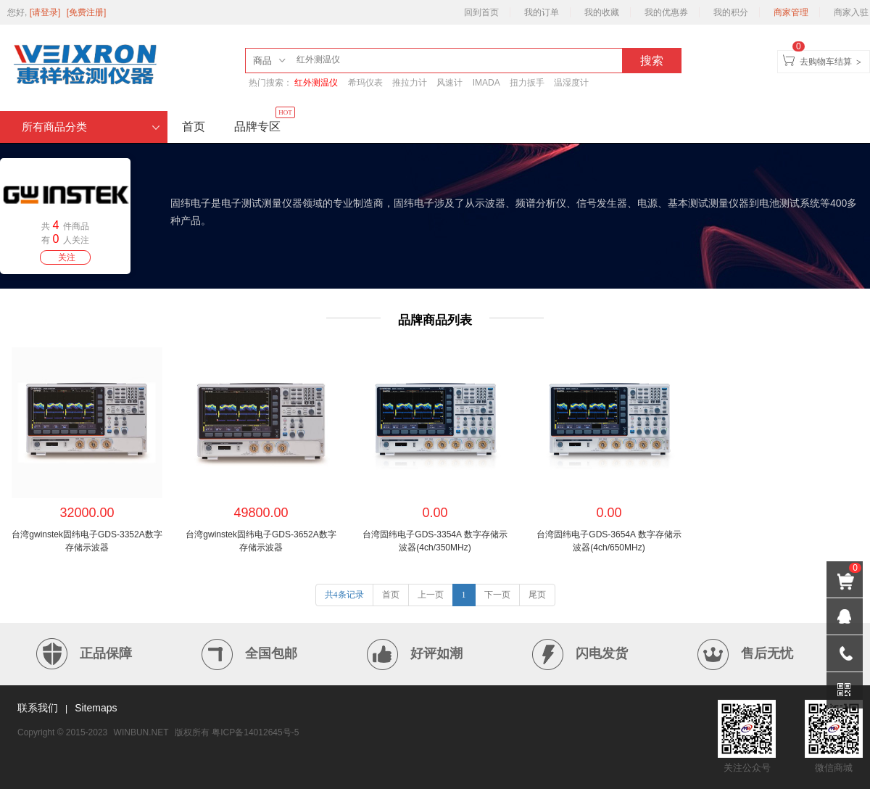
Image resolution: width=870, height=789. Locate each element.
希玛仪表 (365, 83)
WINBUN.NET (141, 732)
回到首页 (481, 12)
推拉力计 (409, 83)
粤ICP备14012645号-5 (255, 732)
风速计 (449, 83)
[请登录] (46, 12)
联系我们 (37, 708)
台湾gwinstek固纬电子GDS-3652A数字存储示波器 (261, 541)
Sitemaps (96, 708)
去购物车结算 (826, 62)
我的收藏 (601, 12)
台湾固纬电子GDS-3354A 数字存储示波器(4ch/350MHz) (434, 541)
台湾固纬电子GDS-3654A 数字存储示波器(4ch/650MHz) (608, 541)
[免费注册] (87, 12)
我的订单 (541, 12)
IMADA (486, 83)
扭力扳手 (527, 83)
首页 (193, 126)
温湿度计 (571, 83)
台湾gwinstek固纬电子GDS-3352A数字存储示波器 (87, 541)
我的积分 (730, 12)
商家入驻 (851, 12)
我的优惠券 (666, 12)
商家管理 (791, 12)
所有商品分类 (91, 127)
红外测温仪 (316, 83)
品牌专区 (264, 122)
